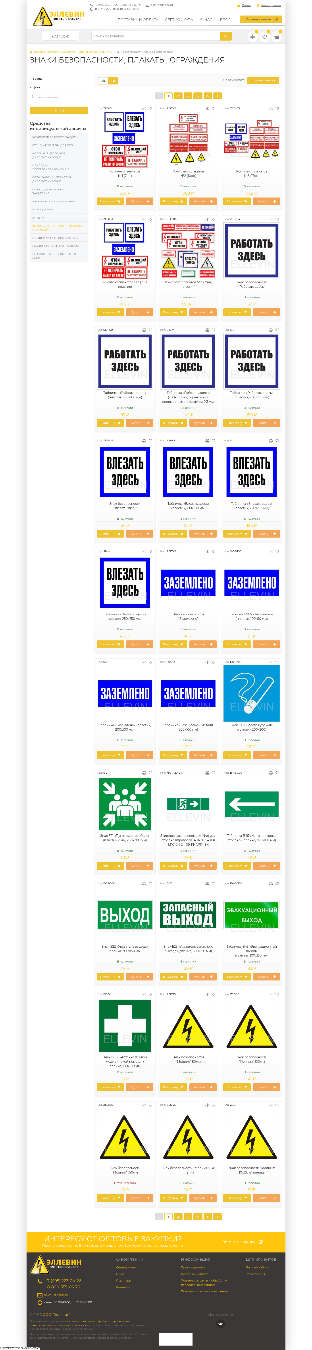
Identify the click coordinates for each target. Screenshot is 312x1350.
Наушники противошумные (55, 237)
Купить (140, 201)
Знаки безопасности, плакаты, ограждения (57, 227)
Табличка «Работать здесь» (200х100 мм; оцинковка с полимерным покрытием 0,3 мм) (188, 397)
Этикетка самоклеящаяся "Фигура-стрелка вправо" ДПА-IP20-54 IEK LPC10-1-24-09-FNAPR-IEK (188, 840)
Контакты (123, 1287)
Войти (244, 5)
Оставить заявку (262, 19)
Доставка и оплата (138, 20)
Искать (59, 110)
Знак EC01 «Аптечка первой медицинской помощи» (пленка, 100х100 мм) (125, 1061)
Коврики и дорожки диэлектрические (48, 155)
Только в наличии (44, 97)
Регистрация (269, 5)
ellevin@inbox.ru (162, 4)
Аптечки (39, 217)
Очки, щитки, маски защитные (48, 191)
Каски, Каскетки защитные (53, 201)
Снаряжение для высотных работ (54, 256)
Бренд (36, 78)
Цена (35, 87)
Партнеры (123, 1280)
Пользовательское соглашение (204, 1291)
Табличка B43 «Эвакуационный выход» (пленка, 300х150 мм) (252, 951)
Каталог (60, 37)
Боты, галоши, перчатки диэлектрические (51, 179)
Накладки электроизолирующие (50, 167)
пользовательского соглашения (64, 1325)
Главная (37, 51)
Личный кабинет (258, 1267)
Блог (225, 20)
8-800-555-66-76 (131, 4)
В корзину (110, 201)
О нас (206, 20)
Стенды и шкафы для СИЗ (52, 145)
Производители (193, 1267)
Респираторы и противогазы (55, 245)
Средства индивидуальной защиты (86, 51)
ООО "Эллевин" (57, 1315)
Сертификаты (179, 20)
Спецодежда (42, 209)
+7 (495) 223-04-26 (106, 4)
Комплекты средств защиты (55, 137)
